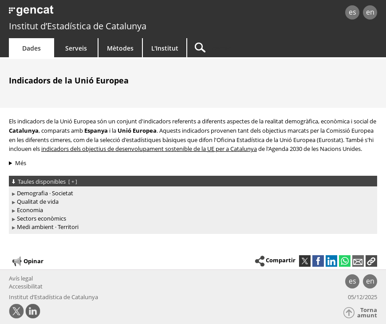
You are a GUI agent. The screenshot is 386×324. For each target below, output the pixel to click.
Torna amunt (367, 312)
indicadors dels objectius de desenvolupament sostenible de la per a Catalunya (149, 149)
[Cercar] (242, 47)
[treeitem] (191, 193)
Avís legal (21, 278)
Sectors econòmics (41, 218)
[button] (371, 261)
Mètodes (120, 48)
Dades (31, 48)
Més (20, 163)
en (370, 12)
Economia (30, 210)
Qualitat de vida (38, 201)
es (352, 12)
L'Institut (164, 48)
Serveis (76, 48)
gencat (82, 13)
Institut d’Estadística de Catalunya (77, 26)
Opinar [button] (27, 261)
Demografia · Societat (45, 193)
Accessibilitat (26, 286)
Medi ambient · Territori (48, 227)
